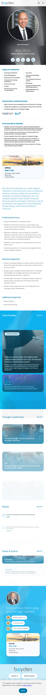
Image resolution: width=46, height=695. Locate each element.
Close (23, 690)
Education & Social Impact (12, 77)
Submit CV (14, 676)
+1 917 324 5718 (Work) (20, 628)
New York (9, 170)
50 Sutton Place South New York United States (12, 175)
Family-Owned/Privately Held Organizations (33, 86)
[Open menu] (39, 3)
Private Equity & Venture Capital (33, 80)
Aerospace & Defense (10, 73)
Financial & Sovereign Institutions (10, 80)
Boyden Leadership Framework (18, 113)
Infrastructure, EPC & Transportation (10, 89)
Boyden (7, 3)
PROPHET (7, 113)
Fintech (6, 86)
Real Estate (29, 83)
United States (29, 54)
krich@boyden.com (19, 617)
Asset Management (10, 75)
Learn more (27, 685)
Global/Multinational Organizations (32, 90)
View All (39, 315)
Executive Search (23, 44)
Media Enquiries (29, 676)
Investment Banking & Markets (32, 76)
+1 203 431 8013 (18, 623)
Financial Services (9, 84)
